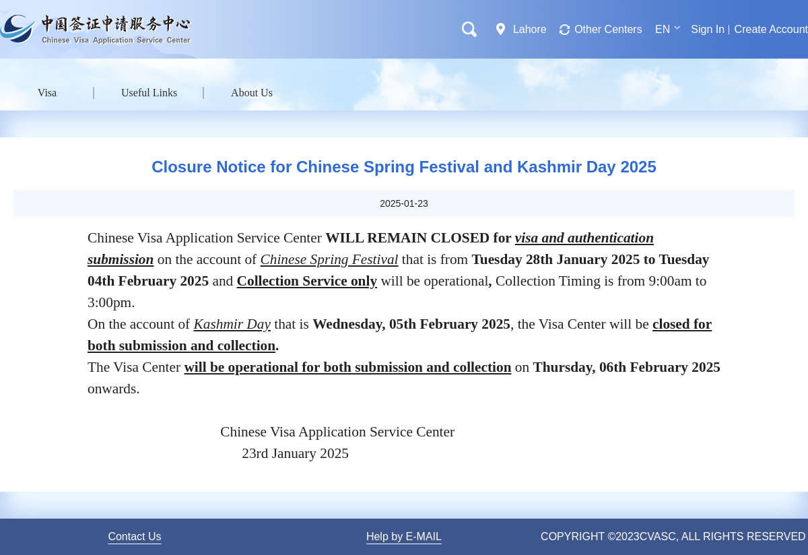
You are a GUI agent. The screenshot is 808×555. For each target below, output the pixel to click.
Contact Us (134, 536)
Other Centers (608, 29)
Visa (47, 92)
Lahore (530, 29)
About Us (252, 92)
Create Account (771, 29)
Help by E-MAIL (404, 536)
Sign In (708, 29)
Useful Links (149, 92)
